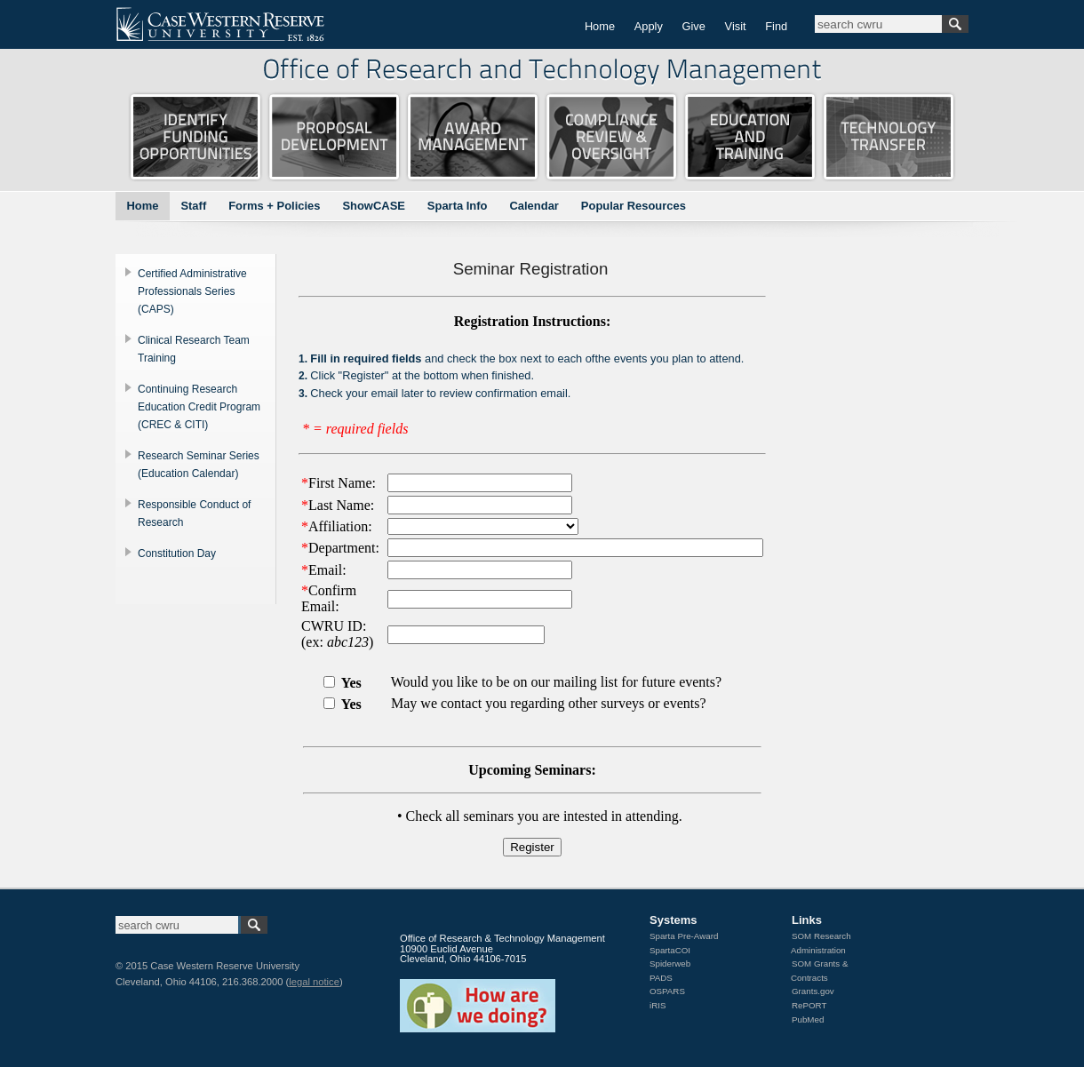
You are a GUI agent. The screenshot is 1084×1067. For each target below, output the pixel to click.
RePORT (809, 1005)
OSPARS (667, 991)
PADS (661, 978)
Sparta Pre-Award (684, 936)
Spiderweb (670, 963)
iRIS (658, 1005)
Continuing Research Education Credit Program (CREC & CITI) (199, 407)
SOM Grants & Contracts (819, 971)
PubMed (808, 1019)
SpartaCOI (670, 950)
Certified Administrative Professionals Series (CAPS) (192, 291)
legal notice (314, 981)
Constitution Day (177, 553)
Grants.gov (813, 991)
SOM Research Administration (821, 943)
